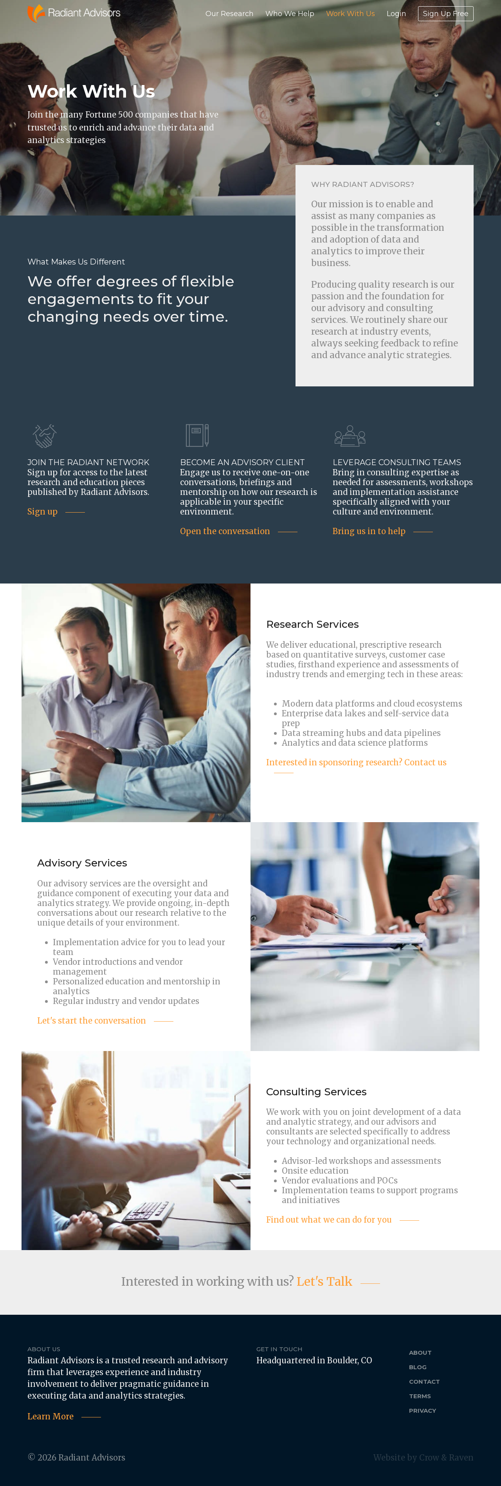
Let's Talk (325, 1281)
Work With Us (350, 13)
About (420, 1352)
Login (396, 13)
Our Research (229, 13)
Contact (424, 1381)
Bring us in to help (369, 531)
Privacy (422, 1410)
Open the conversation (225, 531)
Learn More (50, 1416)
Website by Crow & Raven (423, 1457)
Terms (420, 1396)
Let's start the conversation (91, 1021)
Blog (418, 1367)
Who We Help (289, 13)
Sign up (42, 511)
